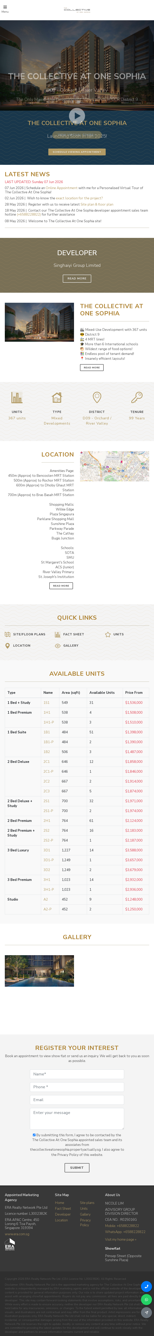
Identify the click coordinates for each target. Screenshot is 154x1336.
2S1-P (48, 811)
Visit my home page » (120, 1239)
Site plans (87, 1202)
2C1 (47, 761)
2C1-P (48, 771)
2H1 (47, 820)
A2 (46, 899)
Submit (77, 1168)
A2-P (48, 909)
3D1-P (49, 860)
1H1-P (49, 722)
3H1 (47, 879)
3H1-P (49, 889)
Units (84, 1208)
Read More (77, 278)
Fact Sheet (63, 1208)
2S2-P (48, 840)
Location (61, 1220)
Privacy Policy (85, 1222)
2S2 (47, 830)
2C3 (47, 791)
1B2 (47, 752)
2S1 (47, 801)
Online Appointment (62, 188)
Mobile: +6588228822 (122, 1226)
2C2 (47, 781)
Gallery (85, 1214)
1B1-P (49, 742)
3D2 (47, 870)
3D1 (47, 850)
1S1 (47, 702)
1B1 (47, 732)
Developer (63, 1214)
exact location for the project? (79, 198)
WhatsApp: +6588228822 (125, 1232)
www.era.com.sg (17, 1234)
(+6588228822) (29, 214)
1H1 (47, 712)
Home (59, 1202)
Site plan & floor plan (97, 204)
